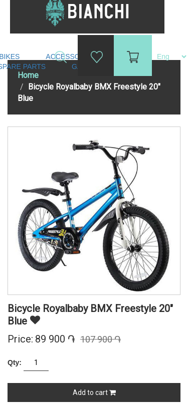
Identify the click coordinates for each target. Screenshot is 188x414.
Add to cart (94, 392)
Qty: (15, 362)
